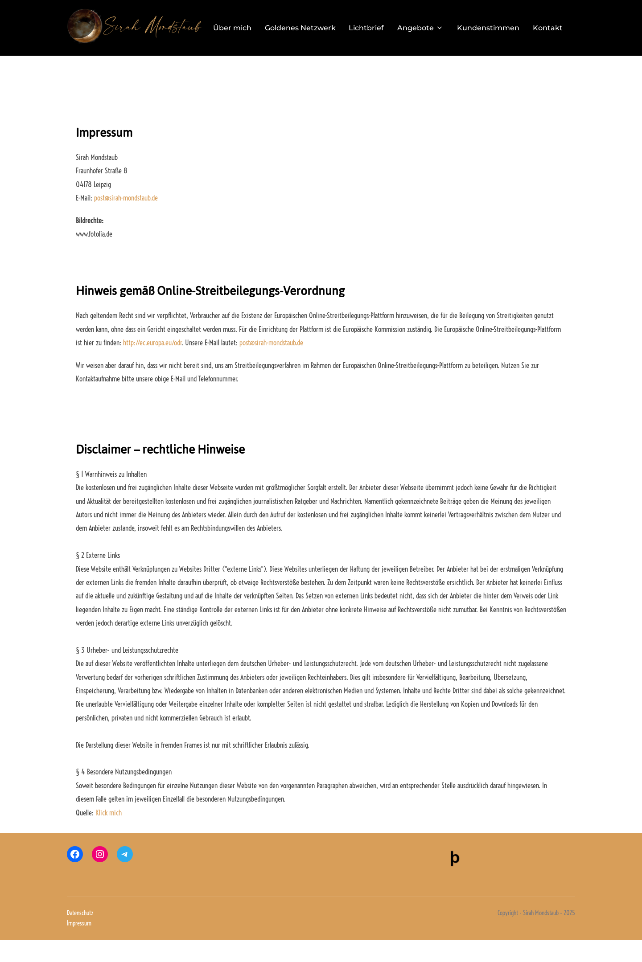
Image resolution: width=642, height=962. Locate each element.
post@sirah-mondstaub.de (126, 220)
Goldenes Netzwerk (300, 27)
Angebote (421, 27)
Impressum (79, 946)
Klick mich (108, 835)
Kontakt (548, 27)
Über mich (232, 27)
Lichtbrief (366, 27)
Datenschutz (80, 935)
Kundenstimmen (488, 27)
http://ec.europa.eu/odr (152, 364)
